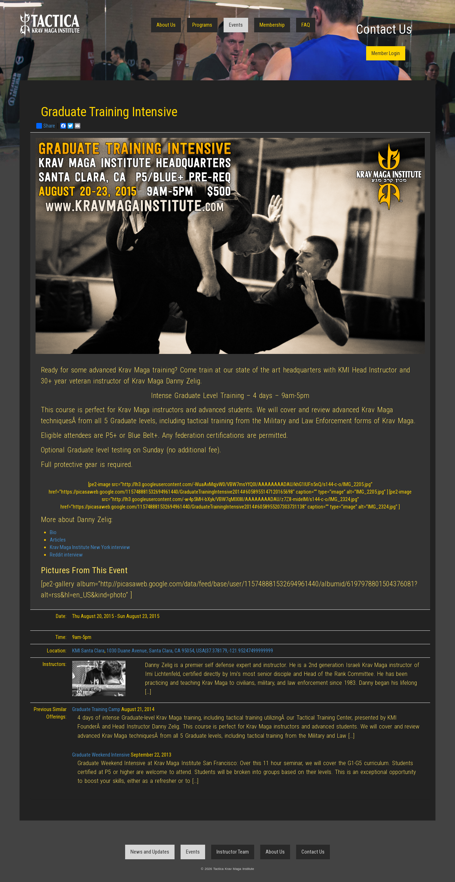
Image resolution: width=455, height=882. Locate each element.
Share (45, 126)
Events (236, 25)
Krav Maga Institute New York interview (90, 547)
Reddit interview (66, 555)
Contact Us (384, 29)
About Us (166, 25)
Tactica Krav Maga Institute (50, 24)
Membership (272, 25)
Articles (58, 540)
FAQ (305, 25)
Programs (202, 25)
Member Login (385, 53)
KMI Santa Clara (88, 650)
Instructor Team (232, 852)
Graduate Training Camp (96, 709)
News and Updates (149, 852)
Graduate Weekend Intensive (101, 755)
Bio (53, 532)
